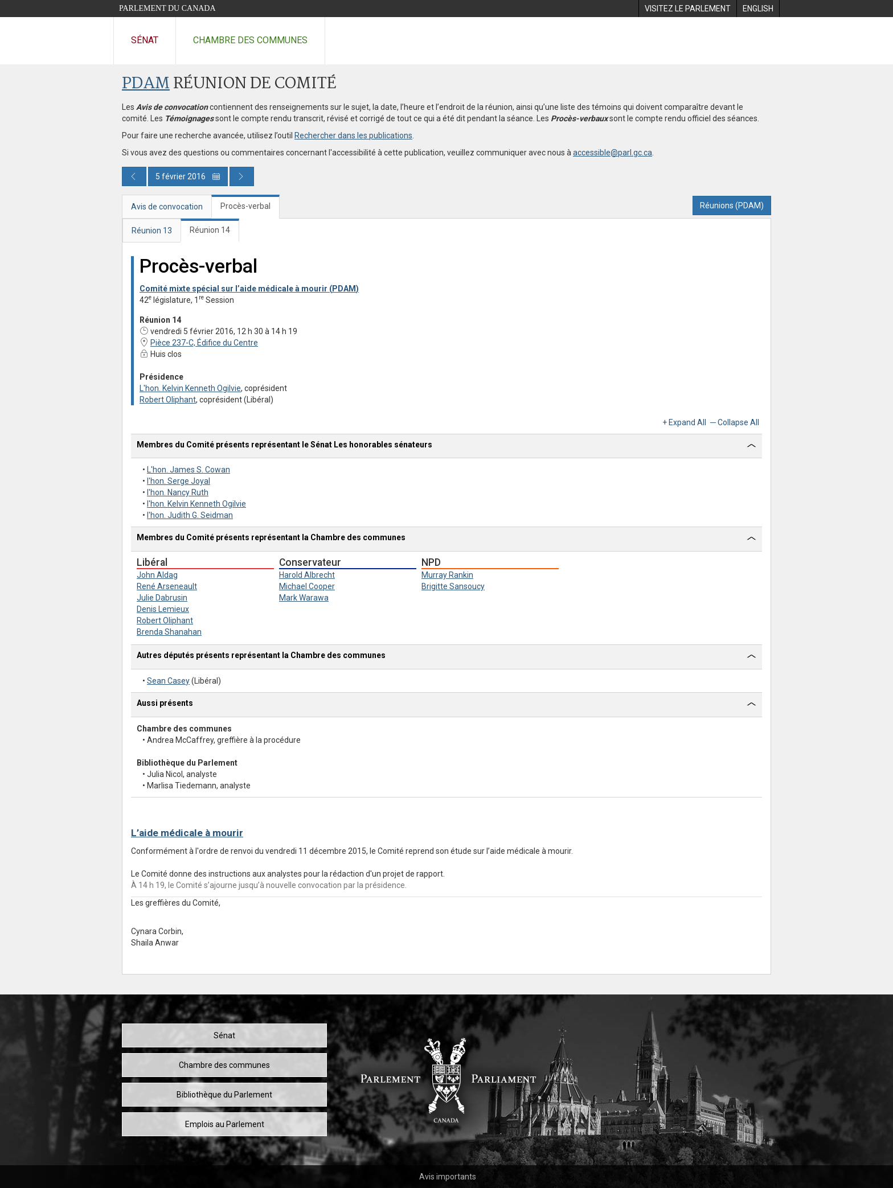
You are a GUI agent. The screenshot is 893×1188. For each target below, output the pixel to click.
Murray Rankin (447, 574)
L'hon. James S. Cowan (188, 469)
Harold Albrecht (307, 574)
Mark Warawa (304, 597)
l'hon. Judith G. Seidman (190, 515)
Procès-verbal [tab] (245, 206)
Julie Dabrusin (162, 597)
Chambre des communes (250, 40)
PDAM (146, 84)
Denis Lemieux (163, 609)
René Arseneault (167, 586)
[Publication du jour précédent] (134, 176)
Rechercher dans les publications (353, 135)
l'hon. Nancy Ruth (177, 492)
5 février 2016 (187, 176)
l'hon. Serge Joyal (178, 481)
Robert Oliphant (168, 399)
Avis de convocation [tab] (167, 206)
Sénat (144, 40)
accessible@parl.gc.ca (612, 152)
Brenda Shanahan (169, 631)
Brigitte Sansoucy (453, 586)
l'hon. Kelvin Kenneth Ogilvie (196, 503)
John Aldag (157, 574)
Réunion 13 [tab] (152, 230)
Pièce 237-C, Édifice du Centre (199, 342)
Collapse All (738, 422)
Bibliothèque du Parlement (224, 1094)
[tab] (446, 446)
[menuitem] (687, 8)
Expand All (687, 422)
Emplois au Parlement (224, 1124)
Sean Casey (168, 680)
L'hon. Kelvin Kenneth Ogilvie (190, 388)
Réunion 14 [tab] (210, 230)
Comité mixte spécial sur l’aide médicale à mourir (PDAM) (249, 288)
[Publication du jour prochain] (242, 176)
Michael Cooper (307, 586)
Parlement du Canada (167, 8)
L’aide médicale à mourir (187, 832)
